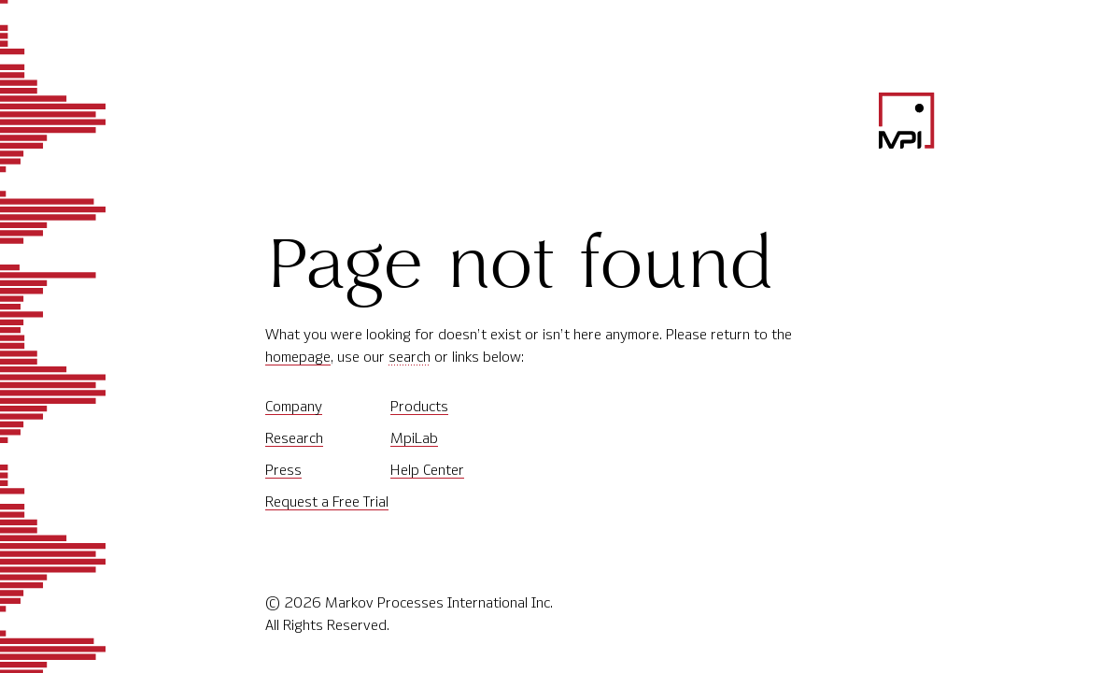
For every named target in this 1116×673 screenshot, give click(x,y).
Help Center (427, 470)
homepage (298, 357)
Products (419, 406)
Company (293, 406)
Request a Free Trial (326, 501)
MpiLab (414, 438)
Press (283, 470)
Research (294, 438)
